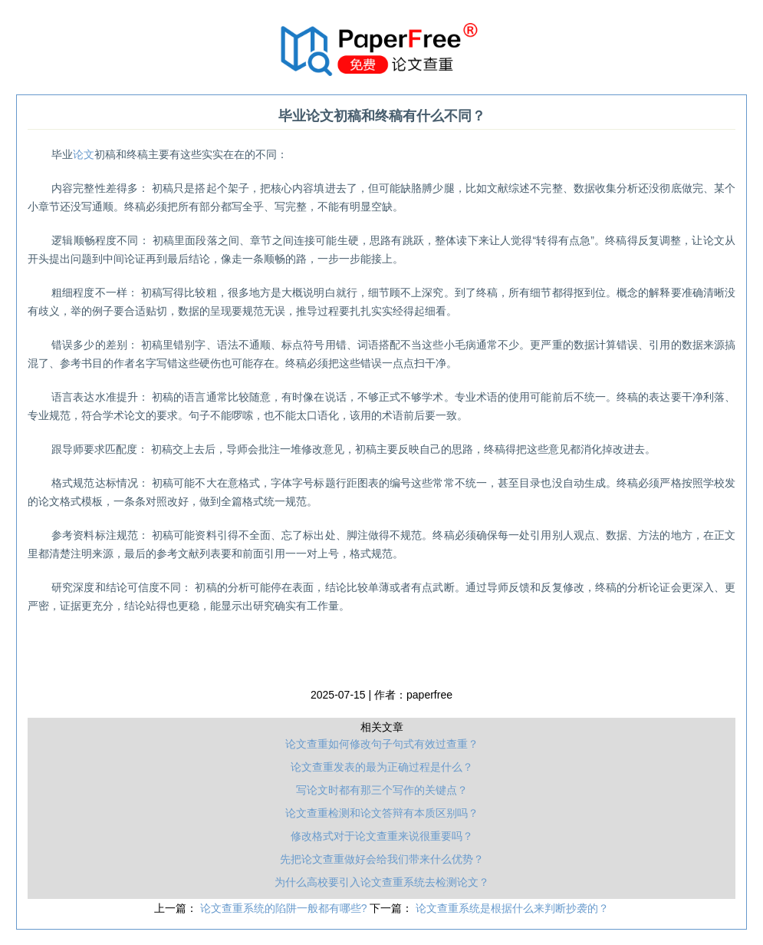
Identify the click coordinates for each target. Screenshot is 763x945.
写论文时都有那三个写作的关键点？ (382, 790)
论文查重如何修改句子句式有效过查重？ (382, 744)
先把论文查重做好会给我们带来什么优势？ (382, 859)
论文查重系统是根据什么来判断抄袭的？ (512, 908)
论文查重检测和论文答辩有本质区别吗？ (382, 813)
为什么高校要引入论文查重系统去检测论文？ (382, 882)
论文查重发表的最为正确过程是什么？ (382, 767)
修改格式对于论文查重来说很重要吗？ (382, 836)
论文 (83, 154)
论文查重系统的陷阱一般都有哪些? (285, 908)
